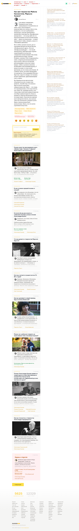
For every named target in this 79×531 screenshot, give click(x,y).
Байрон (50, 501)
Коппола (60, 506)
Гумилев (23, 514)
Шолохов (32, 501)
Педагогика (17, 331)
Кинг (50, 517)
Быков (40, 512)
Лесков (23, 503)
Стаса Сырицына (25, 527)
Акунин (41, 508)
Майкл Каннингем (30, 108)
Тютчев (14, 515)
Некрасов (14, 514)
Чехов (22, 501)
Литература (17, 9)
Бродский (32, 508)
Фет (13, 517)
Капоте (50, 519)
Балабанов (60, 503)
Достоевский (15, 506)
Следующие (18, 484)
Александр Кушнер (19, 108)
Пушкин (14, 501)
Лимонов (41, 504)
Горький (23, 517)
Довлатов (41, 506)
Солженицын (33, 512)
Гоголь (13, 508)
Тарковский (60, 501)
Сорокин (41, 501)
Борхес (50, 512)
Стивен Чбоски (27, 110)
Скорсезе (60, 509)
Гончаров (14, 512)
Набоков (23, 512)
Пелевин (41, 503)
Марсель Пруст (18, 113)
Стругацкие (33, 509)
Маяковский (24, 506)
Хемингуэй (51, 503)
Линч (59, 512)
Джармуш (60, 511)
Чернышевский (15, 511)
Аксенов (32, 517)
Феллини (60, 514)
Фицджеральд (52, 506)
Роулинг (50, 515)
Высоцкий (32, 520)
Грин (31, 503)
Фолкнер (51, 504)
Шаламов (32, 514)
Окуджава (32, 519)
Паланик (50, 514)
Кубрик (59, 508)
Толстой (14, 504)
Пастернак (32, 511)
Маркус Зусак (18, 110)
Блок (22, 508)
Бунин (31, 504)
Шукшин (32, 506)
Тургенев (14, 509)
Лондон (50, 509)
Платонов (23, 515)
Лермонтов (14, 503)
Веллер (41, 511)
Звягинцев (60, 504)
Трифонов (32, 515)
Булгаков (23, 509)
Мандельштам (24, 511)
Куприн (23, 504)
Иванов (41, 509)
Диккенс (51, 511)
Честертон (51, 508)
